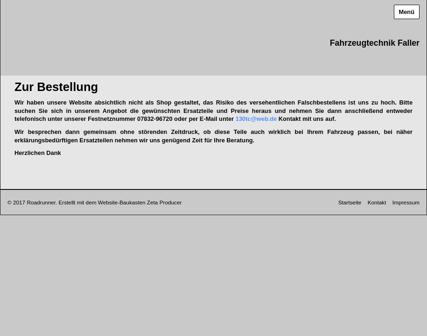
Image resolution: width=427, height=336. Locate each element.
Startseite (350, 202)
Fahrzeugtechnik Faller (375, 43)
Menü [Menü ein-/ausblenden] (406, 11)
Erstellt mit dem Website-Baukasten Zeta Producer (120, 202)
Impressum (406, 202)
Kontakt (377, 202)
